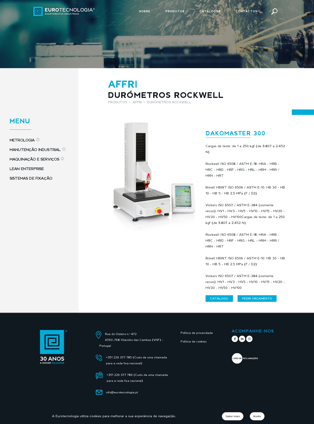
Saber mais (233, 416)
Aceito (257, 416)
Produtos (174, 11)
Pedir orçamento (257, 298)
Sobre (144, 11)
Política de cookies (193, 341)
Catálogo (219, 298)
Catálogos (210, 11)
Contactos (246, 11)
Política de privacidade (197, 333)
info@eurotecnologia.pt (122, 392)
